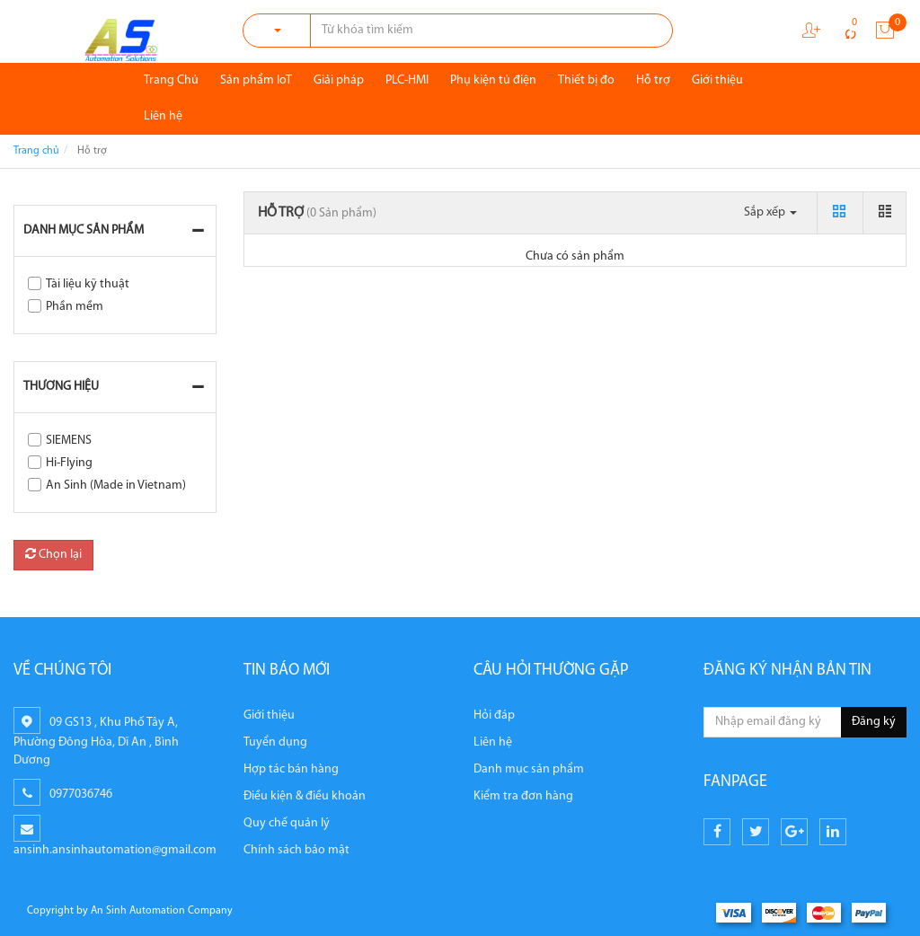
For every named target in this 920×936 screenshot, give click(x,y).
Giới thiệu (717, 80)
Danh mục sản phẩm (83, 230)
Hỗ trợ (653, 80)
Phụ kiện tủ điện (493, 80)
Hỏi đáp (494, 715)
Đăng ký (874, 721)
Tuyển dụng (275, 742)
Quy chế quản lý (286, 823)
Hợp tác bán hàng (291, 769)
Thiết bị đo (586, 80)
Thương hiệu (61, 386)
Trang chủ (36, 151)
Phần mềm (74, 306)
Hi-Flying (69, 463)
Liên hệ (163, 116)
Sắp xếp (770, 212)
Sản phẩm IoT (256, 80)
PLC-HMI (407, 80)
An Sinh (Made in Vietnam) (116, 485)
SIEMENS (69, 440)
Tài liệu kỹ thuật (87, 284)
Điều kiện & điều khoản (304, 796)
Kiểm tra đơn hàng (523, 796)
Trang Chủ (171, 80)
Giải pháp (339, 80)
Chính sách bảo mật (296, 850)
